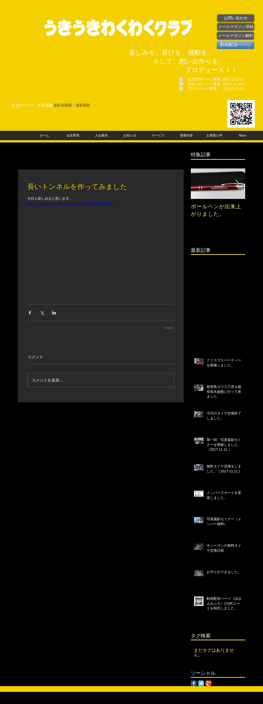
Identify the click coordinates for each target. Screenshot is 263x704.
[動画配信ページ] (235, 45)
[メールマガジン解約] (235, 35)
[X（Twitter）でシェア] (42, 312)
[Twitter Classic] (201, 683)
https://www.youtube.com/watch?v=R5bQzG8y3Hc (71, 204)
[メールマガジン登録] (235, 26)
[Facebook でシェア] (29, 312)
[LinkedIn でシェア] (54, 312)
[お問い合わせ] (235, 18)
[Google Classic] (208, 683)
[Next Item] (237, 184)
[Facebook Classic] (194, 683)
